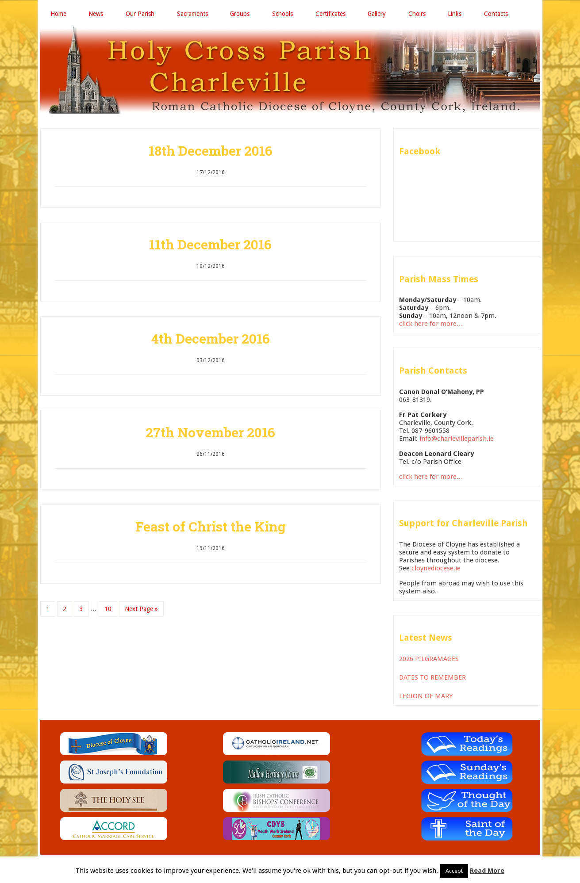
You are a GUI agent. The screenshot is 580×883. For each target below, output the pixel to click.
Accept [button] (454, 871)
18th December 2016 (211, 151)
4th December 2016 (210, 339)
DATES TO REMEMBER (432, 678)
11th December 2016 (210, 244)
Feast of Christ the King (210, 526)
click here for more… (431, 324)
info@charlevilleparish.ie (456, 439)
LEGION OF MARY (426, 696)
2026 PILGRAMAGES (429, 659)
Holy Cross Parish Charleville (290, 70)
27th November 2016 (210, 432)
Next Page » (141, 609)
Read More (487, 871)
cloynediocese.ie (436, 569)
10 (107, 609)
